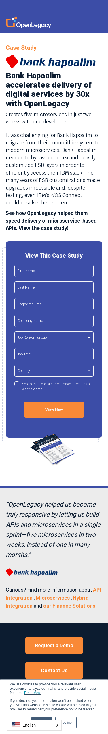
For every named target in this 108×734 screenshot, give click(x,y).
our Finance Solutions (69, 606)
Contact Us (54, 670)
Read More (32, 693)
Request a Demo (54, 645)
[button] (34, 725)
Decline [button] (66, 723)
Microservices (53, 598)
